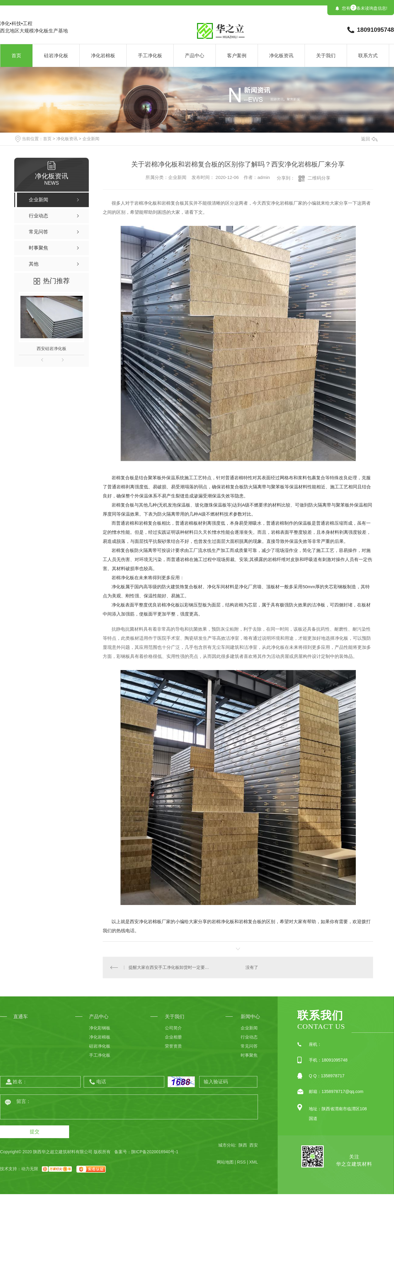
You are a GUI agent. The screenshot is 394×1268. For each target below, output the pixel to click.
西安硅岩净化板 (51, 348)
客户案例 (236, 55)
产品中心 (194, 55)
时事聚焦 (249, 1055)
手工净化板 (150, 55)
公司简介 (173, 1027)
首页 (16, 55)
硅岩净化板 (56, 55)
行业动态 (249, 1037)
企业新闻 (90, 138)
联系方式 (368, 55)
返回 (369, 138)
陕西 (243, 1145)
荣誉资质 (173, 1046)
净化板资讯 (281, 55)
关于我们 (326, 55)
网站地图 (225, 1162)
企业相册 (173, 1037)
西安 (253, 1145)
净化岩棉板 (103, 55)
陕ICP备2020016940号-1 (155, 1151)
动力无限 (29, 1168)
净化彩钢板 (99, 1027)
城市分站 (226, 1145)
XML (253, 1162)
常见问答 (249, 1046)
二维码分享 (319, 177)
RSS (241, 1162)
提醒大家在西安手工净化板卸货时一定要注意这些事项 (170, 967)
